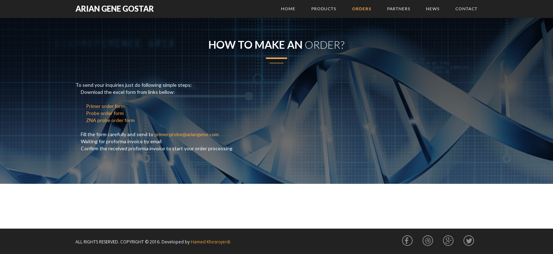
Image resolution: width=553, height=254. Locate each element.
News (432, 8)
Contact (466, 8)
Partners (398, 8)
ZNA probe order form (110, 120)
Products (323, 8)
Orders (361, 8)
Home (288, 8)
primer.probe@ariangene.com (186, 134)
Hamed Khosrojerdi (210, 242)
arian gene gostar (114, 8)
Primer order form (105, 106)
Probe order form (105, 113)
